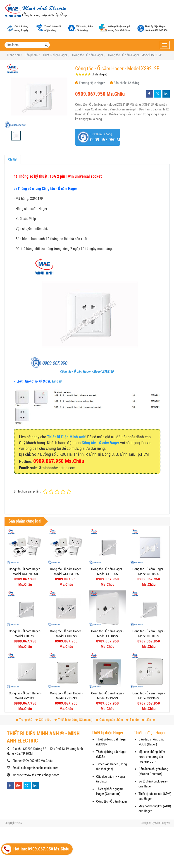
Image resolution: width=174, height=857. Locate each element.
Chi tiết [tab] (12, 159)
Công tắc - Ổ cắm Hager (111, 801)
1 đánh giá (99, 74)
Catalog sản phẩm (109, 720)
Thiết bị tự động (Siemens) (74, 720)
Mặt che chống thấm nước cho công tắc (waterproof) (151, 757)
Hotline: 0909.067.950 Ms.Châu (35, 849)
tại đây (57, 381)
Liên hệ (148, 720)
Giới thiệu (43, 720)
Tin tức (132, 720)
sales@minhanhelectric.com (39, 768)
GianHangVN (162, 822)
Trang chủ (24, 720)
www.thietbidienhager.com (41, 775)
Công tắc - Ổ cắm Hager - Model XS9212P (87, 371)
